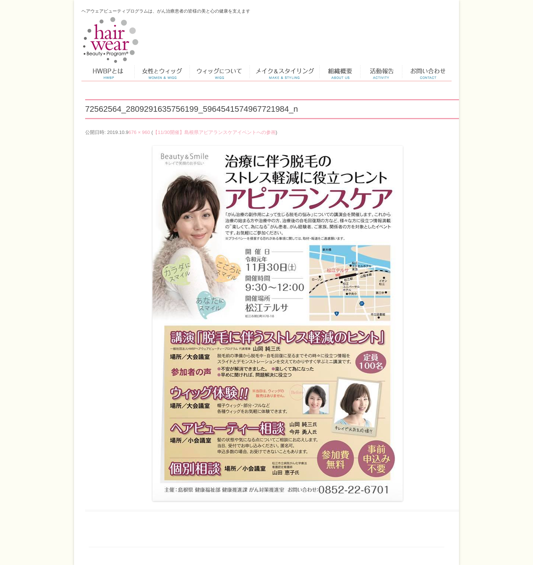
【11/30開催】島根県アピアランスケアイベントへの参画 (214, 132)
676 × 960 (139, 132)
